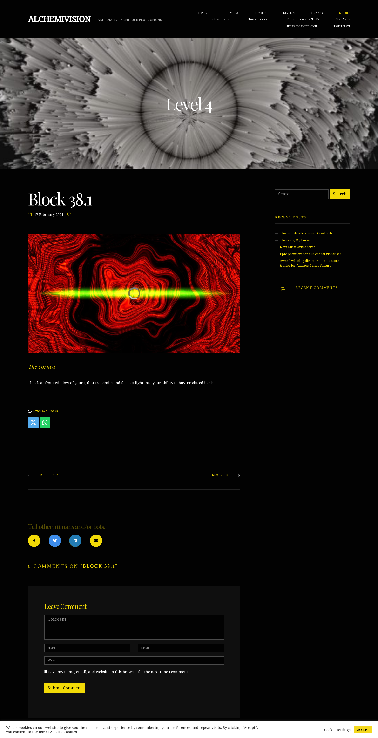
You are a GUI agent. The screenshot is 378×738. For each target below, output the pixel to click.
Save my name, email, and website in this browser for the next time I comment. (118, 672)
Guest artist (221, 19)
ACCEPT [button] (363, 729)
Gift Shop (343, 19)
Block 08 (220, 475)
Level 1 (204, 12)
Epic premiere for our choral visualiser (310, 254)
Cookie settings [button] (337, 730)
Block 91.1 (49, 475)
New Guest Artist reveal (298, 247)
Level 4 (289, 12)
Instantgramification (301, 26)
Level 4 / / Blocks (45, 411)
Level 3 (260, 12)
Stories (344, 12)
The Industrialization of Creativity (306, 233)
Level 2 (232, 12)
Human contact (259, 19)
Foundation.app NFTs (303, 19)
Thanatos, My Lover (295, 240)
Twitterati (341, 26)
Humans (317, 12)
